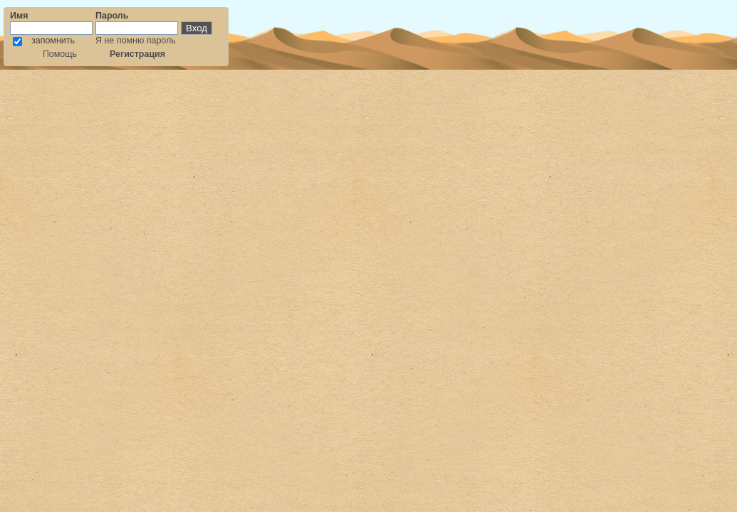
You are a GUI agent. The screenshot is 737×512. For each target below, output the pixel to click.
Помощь (60, 54)
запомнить (53, 41)
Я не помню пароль (135, 41)
